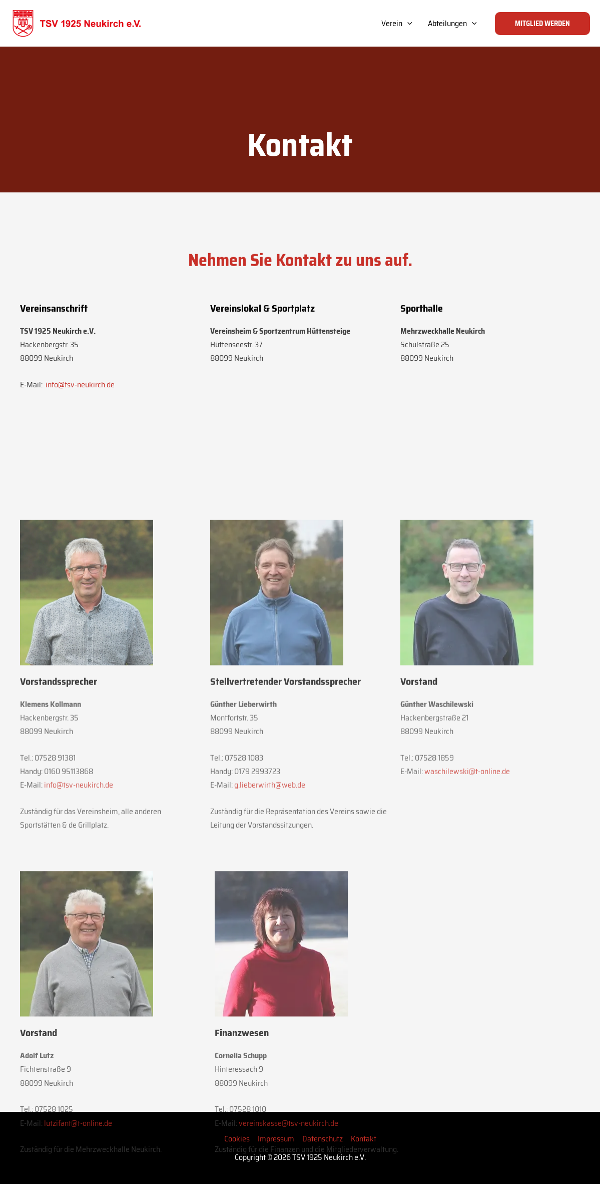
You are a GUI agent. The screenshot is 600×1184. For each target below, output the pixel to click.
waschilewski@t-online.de (467, 933)
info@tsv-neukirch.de (79, 399)
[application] (407, 23)
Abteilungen (452, 23)
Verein (396, 23)
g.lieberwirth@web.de (269, 947)
